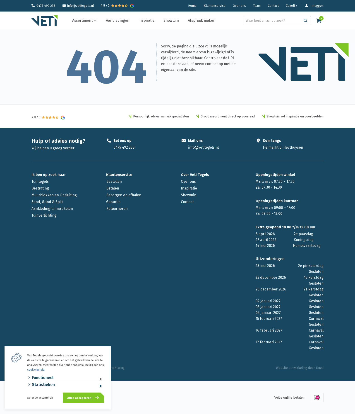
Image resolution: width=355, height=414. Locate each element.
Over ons (239, 6)
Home (192, 6)
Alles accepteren (79, 398)
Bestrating (40, 188)
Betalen (112, 188)
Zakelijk (291, 6)
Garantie (113, 202)
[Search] (305, 20)
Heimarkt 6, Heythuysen (283, 147)
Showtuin (171, 20)
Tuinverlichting (43, 215)
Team (257, 6)
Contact (273, 6)
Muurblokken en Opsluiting (54, 195)
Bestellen (114, 181)
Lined (320, 368)
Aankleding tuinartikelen (52, 208)
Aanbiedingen (117, 20)
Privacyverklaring (112, 368)
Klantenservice (214, 6)
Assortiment (82, 20)
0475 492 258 (45, 6)
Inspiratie (146, 20)
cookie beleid (35, 369)
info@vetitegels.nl (80, 6)
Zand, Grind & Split (47, 202)
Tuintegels (40, 181)
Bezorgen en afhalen (123, 195)
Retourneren (117, 208)
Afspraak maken (201, 20)
